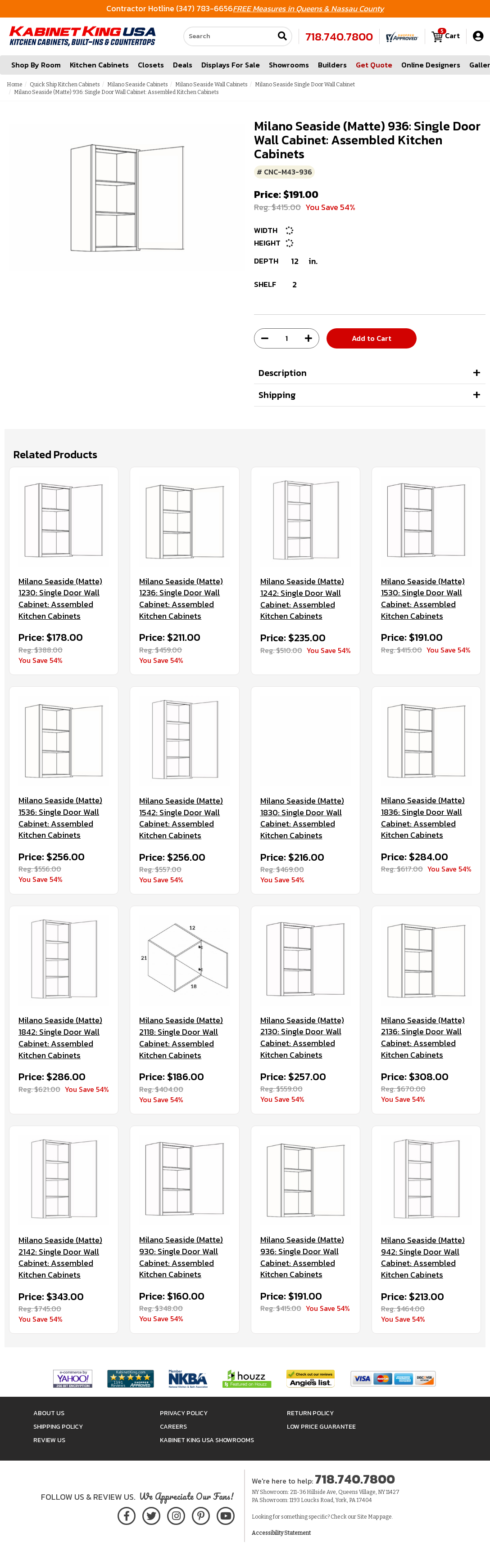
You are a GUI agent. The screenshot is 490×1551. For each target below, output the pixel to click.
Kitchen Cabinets (99, 64)
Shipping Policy (58, 1426)
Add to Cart (371, 338)
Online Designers (430, 64)
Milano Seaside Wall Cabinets (211, 84)
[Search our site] (228, 36)
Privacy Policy (184, 1413)
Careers (173, 1426)
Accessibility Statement (281, 1533)
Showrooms (289, 64)
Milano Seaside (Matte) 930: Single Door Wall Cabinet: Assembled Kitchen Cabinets (181, 1257)
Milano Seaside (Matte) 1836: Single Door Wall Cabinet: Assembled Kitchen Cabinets (423, 818)
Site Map (368, 1517)
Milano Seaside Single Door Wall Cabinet (305, 84)
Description (283, 373)
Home (15, 84)
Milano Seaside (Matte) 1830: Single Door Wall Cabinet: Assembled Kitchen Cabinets (302, 818)
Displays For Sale (230, 64)
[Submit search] (282, 36)
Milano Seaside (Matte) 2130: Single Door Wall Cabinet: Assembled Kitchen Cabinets (302, 1038)
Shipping (277, 395)
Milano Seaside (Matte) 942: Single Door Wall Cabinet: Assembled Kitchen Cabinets (423, 1257)
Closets (151, 64)
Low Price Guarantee (321, 1426)
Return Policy (310, 1413)
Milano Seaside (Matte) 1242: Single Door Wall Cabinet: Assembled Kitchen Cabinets (302, 599)
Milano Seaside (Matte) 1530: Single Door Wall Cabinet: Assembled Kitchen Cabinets (423, 599)
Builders (332, 64)
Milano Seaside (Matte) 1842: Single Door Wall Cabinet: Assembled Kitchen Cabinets (60, 1038)
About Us (48, 1413)
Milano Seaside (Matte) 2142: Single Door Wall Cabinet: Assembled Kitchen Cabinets (60, 1257)
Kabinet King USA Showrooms (207, 1440)
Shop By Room (36, 64)
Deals (182, 64)
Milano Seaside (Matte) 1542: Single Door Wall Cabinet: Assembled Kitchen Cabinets (181, 818)
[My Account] (478, 36)
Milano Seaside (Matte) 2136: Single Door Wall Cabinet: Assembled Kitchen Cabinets (423, 1038)
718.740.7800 (339, 36)
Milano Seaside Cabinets (137, 84)
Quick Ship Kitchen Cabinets (65, 84)
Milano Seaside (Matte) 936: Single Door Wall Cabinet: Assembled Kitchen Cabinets (302, 1257)
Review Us (49, 1440)
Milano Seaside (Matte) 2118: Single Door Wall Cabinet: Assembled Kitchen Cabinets (181, 1038)
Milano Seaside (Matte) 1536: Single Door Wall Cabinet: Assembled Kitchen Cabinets (60, 818)
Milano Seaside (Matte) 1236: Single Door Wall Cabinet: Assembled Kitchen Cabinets (181, 599)
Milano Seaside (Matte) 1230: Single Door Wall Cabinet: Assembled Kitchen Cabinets (60, 599)
